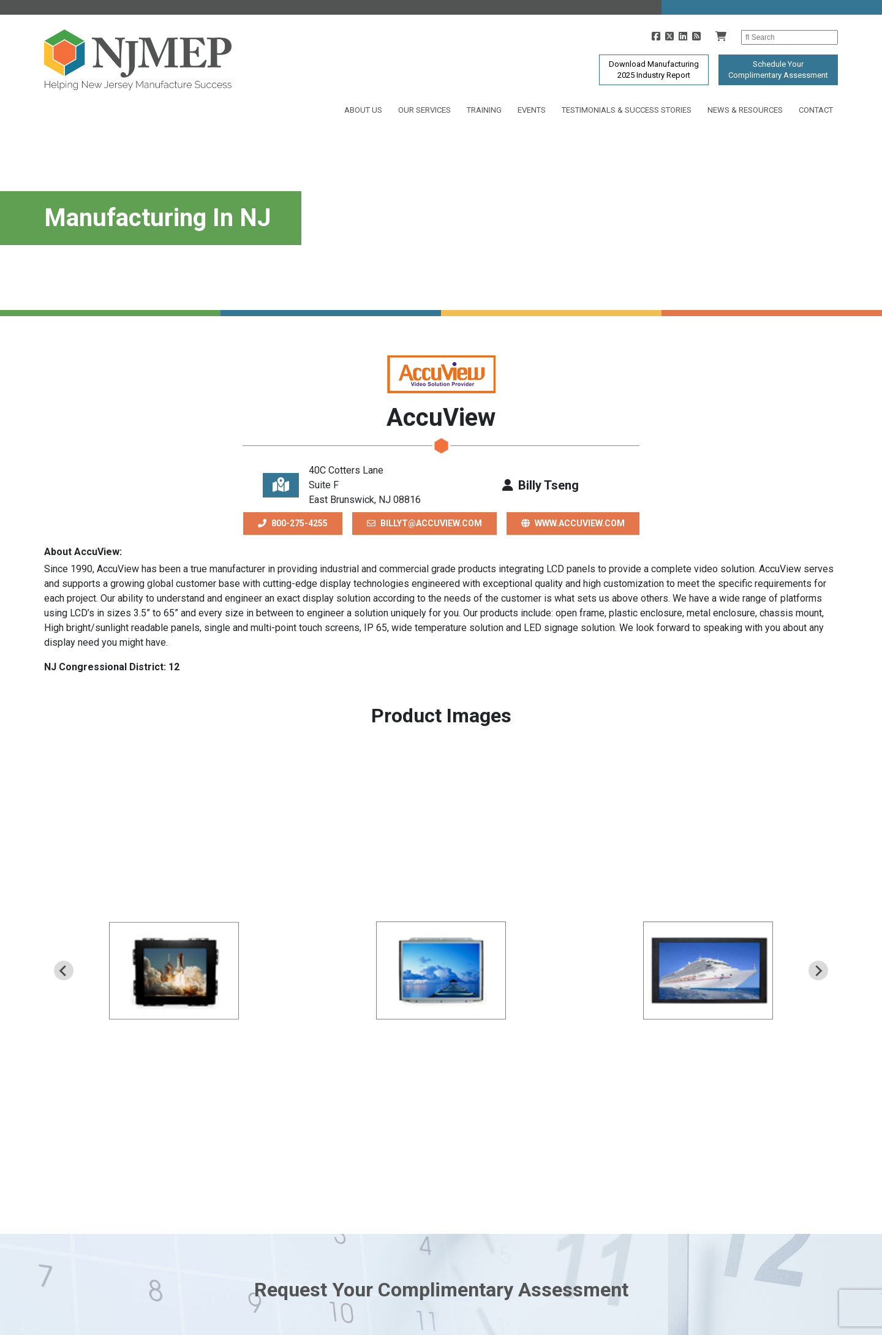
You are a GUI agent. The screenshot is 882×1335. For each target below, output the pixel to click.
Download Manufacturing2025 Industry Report (654, 69)
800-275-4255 (293, 523)
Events (532, 110)
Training (484, 110)
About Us (363, 110)
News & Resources (745, 110)
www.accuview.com (573, 523)
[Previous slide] (64, 970)
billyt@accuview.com (424, 523)
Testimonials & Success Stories (627, 110)
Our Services (424, 110)
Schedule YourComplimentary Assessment (778, 69)
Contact (816, 110)
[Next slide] (818, 970)
